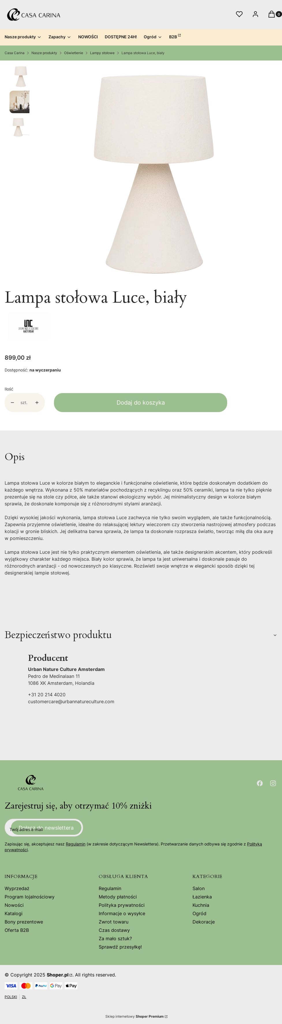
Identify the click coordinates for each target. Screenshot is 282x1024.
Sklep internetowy (134, 1016)
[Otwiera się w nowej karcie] (259, 783)
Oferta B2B (17, 930)
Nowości (14, 905)
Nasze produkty (44, 53)
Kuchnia (201, 905)
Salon (199, 888)
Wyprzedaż (17, 888)
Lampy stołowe (102, 53)
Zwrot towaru (113, 922)
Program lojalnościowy (30, 897)
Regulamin (75, 843)
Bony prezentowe (24, 922)
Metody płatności (118, 897)
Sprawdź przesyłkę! (120, 947)
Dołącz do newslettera (46, 828)
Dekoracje (204, 922)
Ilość (9, 388)
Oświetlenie (73, 53)
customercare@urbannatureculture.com (71, 701)
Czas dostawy (114, 930)
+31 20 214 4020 (47, 694)
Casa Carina (15, 53)
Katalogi (14, 913)
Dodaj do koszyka (141, 402)
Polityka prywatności (122, 905)
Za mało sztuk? (115, 938)
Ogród (199, 913)
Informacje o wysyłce (122, 913)
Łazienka (202, 897)
